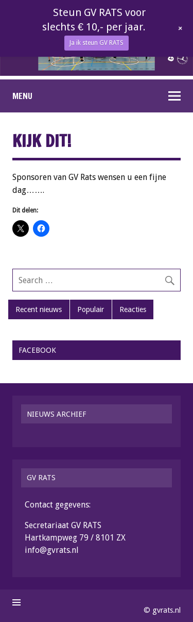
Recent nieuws (38, 309)
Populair (90, 309)
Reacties (132, 309)
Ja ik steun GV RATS (96, 42)
